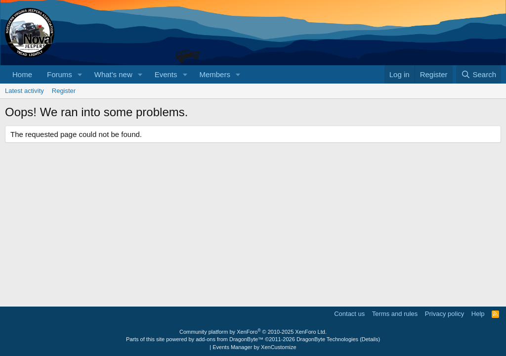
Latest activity (24, 90)
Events (166, 74)
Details (370, 339)
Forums (59, 74)
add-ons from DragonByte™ (229, 339)
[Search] (478, 74)
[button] (80, 74)
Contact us (349, 313)
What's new (113, 74)
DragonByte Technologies (327, 339)
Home (22, 74)
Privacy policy (444, 313)
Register (64, 90)
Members (214, 74)
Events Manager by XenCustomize (254, 347)
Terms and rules (395, 313)
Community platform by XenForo (253, 332)
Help (478, 313)
